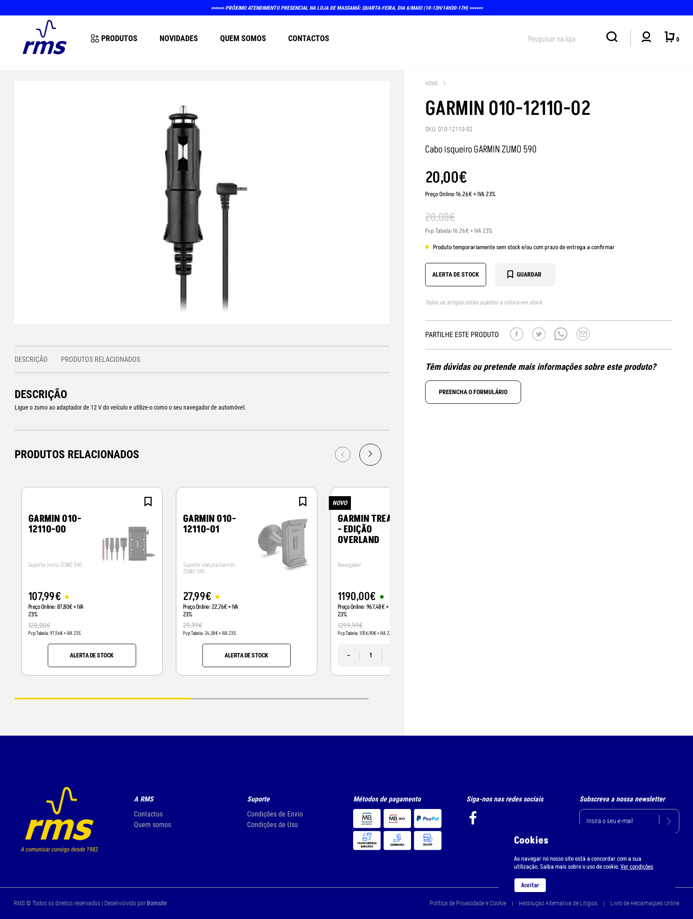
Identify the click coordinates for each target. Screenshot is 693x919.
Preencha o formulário (473, 391)
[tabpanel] (92, 581)
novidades (179, 38)
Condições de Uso (272, 824)
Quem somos (152, 824)
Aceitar (530, 885)
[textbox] (562, 37)
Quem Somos (243, 38)
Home (431, 83)
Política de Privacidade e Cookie (468, 903)
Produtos (114, 38)
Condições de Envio (275, 814)
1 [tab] (103, 698)
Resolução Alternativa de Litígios (558, 903)
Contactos (308, 38)
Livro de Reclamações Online (644, 903)
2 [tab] (280, 698)
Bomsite (157, 903)
